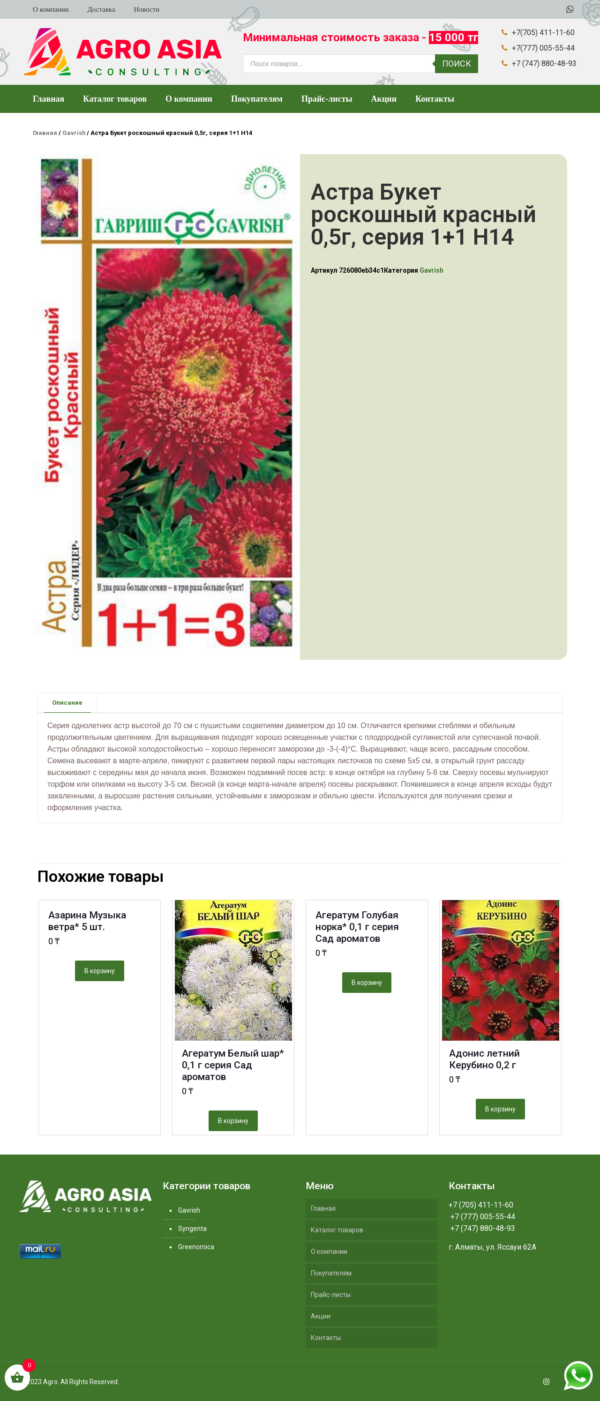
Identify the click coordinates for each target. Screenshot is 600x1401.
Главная (45, 132)
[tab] (67, 702)
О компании (329, 1251)
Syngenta (192, 1228)
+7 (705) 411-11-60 (481, 1204)
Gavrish (73, 132)
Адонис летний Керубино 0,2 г (484, 1059)
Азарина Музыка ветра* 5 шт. (87, 920)
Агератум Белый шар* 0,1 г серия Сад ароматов (233, 1065)
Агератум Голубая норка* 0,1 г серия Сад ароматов (357, 926)
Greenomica (196, 1247)
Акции (320, 1316)
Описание (67, 702)
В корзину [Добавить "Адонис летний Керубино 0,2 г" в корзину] (500, 1109)
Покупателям (331, 1273)
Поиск (456, 63)
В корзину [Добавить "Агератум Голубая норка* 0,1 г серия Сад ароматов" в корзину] (367, 982)
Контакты (326, 1337)
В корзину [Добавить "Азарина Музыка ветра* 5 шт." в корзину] (99, 971)
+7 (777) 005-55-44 (482, 1216)
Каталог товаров (337, 1230)
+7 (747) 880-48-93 (482, 1228)
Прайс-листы (331, 1294)
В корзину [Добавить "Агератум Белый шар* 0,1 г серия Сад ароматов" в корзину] (233, 1121)
